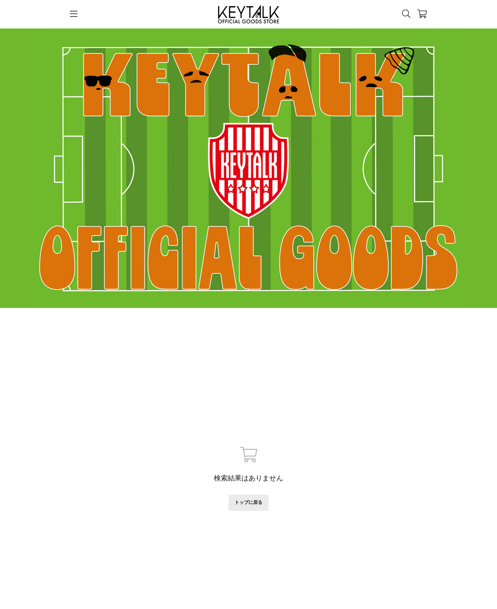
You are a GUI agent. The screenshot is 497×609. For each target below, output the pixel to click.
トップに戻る (248, 502)
